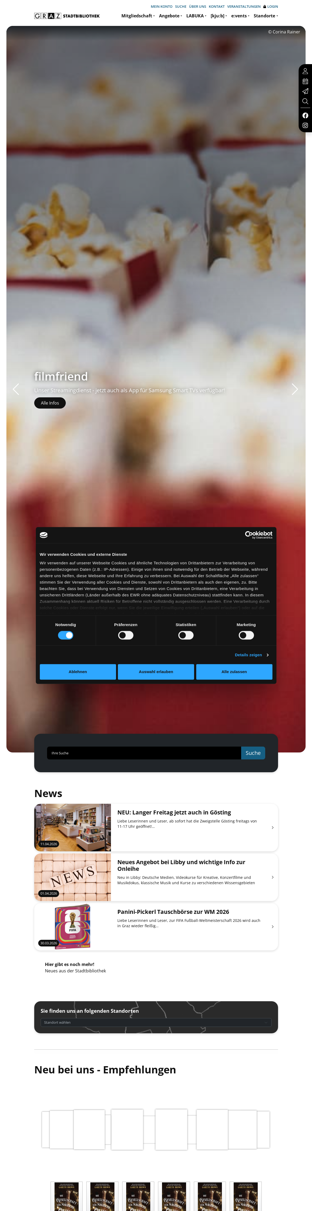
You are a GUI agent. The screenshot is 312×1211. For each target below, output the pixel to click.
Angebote (169, 16)
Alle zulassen (234, 672)
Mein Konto (161, 6)
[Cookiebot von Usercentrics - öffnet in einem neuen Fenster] (249, 535)
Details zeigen (248, 655)
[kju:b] (217, 16)
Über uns (197, 6)
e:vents (239, 16)
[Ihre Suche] (144, 753)
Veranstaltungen (244, 6)
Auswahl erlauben (156, 672)
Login (270, 6)
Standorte (264, 16)
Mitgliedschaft (136, 16)
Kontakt (217, 6)
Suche (180, 6)
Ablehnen (78, 672)
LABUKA (195, 16)
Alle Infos (50, 403)
